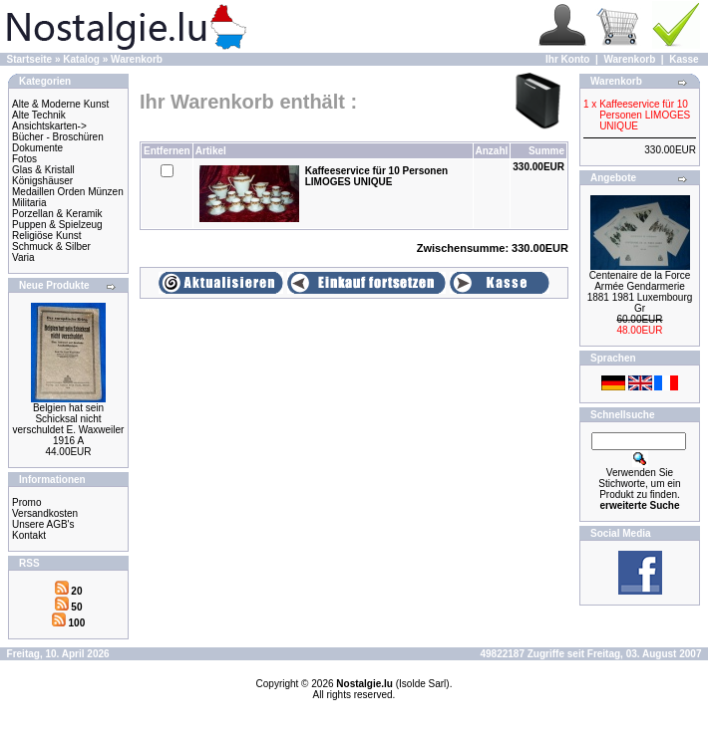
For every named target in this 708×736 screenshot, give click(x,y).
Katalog (81, 59)
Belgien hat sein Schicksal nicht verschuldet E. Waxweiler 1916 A (69, 424)
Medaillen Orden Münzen (68, 191)
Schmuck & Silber (51, 246)
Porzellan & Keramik (57, 213)
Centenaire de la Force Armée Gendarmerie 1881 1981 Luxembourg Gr (640, 292)
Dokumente (37, 147)
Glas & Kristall (43, 169)
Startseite (30, 59)
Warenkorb (137, 59)
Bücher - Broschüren (58, 136)
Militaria (29, 202)
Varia (23, 257)
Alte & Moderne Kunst (60, 104)
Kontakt (29, 535)
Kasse (683, 59)
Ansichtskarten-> (49, 126)
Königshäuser (42, 180)
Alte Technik (39, 115)
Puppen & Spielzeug (57, 224)
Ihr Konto (567, 59)
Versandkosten (45, 513)
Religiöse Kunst (46, 235)
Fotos (24, 158)
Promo (26, 502)
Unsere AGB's (43, 524)
